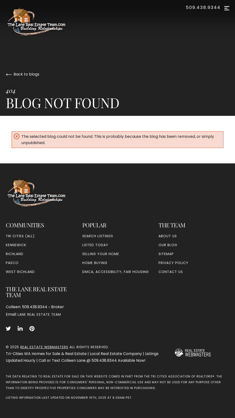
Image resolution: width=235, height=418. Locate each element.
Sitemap (166, 253)
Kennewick (16, 245)
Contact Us (171, 271)
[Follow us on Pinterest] (32, 328)
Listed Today (95, 245)
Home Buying (94, 262)
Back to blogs (22, 74)
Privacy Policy (173, 262)
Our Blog (168, 245)
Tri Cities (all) (20, 236)
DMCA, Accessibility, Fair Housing (115, 271)
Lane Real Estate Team (39, 314)
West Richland (20, 271)
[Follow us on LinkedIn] (20, 328)
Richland (14, 253)
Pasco (12, 262)
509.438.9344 (203, 7)
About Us (168, 236)
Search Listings (97, 236)
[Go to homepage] (41, 21)
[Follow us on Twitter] (8, 328)
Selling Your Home (100, 253)
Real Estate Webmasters (44, 347)
